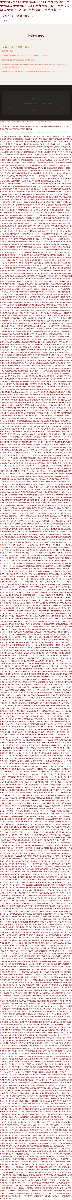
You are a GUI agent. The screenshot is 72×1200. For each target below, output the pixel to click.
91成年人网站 (5, 1048)
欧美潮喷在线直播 (18, 732)
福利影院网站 (56, 207)
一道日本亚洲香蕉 (58, 160)
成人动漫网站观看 (37, 157)
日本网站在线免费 (56, 226)
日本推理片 (51, 358)
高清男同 (9, 500)
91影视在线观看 (46, 605)
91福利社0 (52, 626)
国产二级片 (12, 1075)
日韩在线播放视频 (48, 418)
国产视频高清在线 (8, 250)
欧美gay (59, 1067)
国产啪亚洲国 (26, 400)
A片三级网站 (7, 308)
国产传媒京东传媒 (55, 851)
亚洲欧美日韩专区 (6, 687)
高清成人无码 (64, 550)
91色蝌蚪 (3, 777)
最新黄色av (11, 455)
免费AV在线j (44, 582)
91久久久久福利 (52, 608)
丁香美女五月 (20, 608)
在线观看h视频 (42, 141)
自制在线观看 (38, 864)
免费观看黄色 (19, 1069)
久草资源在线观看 (20, 861)
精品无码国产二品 (12, 450)
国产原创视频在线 (19, 205)
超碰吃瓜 (27, 294)
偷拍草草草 (7, 402)
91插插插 (19, 389)
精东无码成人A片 (48, 1193)
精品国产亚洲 (28, 1009)
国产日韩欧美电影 (26, 210)
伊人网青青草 (7, 268)
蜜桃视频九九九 (43, 621)
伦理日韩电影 (20, 1014)
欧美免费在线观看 (15, 827)
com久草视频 (51, 887)
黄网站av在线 (41, 489)
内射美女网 (42, 682)
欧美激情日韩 (61, 344)
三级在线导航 (44, 924)
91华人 (34, 226)
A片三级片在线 (8, 650)
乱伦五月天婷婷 (10, 405)
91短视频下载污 (43, 584)
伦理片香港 (45, 460)
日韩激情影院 (4, 1114)
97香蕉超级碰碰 (40, 352)
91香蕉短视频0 (52, 1148)
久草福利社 (31, 721)
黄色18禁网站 (60, 323)
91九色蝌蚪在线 (49, 1156)
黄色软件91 (68, 292)
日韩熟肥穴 (7, 1159)
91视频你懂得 (25, 273)
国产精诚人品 (58, 916)
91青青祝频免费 (50, 1011)
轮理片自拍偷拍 (62, 371)
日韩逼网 (44, 181)
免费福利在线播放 (25, 940)
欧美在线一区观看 (48, 766)
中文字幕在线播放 (12, 935)
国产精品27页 (57, 845)
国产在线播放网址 (49, 880)
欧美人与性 (40, 721)
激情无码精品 (13, 703)
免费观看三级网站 (62, 1114)
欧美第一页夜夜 (49, 157)
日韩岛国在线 (8, 1148)
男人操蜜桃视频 (45, 244)
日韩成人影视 (9, 199)
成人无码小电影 (63, 793)
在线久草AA (25, 1077)
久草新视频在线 (5, 331)
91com (30, 381)
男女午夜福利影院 (12, 442)
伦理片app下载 (16, 194)
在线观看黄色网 (30, 479)
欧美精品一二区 (21, 909)
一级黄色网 (4, 265)
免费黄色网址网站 (39, 735)
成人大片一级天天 (60, 418)
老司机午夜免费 (22, 1075)
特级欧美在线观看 (20, 215)
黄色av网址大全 (49, 205)
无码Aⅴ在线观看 (35, 756)
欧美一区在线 (51, 242)
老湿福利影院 (8, 906)
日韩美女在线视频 (26, 648)
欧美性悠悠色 (41, 1130)
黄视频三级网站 (64, 980)
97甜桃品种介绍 (10, 389)
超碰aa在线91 (22, 695)
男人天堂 (68, 376)
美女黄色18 (27, 366)
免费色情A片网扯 (35, 339)
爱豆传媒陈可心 (52, 1141)
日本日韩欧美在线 (53, 453)
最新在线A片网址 (42, 294)
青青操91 (37, 487)
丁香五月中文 (37, 993)
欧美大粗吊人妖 (22, 434)
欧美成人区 (42, 843)
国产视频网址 (41, 819)
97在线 (57, 761)
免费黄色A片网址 (9, 173)
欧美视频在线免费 (28, 948)
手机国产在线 (62, 1017)
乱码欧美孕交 (12, 281)
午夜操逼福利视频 (32, 887)
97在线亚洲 (17, 687)
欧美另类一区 (16, 684)
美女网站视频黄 (10, 460)
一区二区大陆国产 (37, 840)
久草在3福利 (46, 927)
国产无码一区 (43, 758)
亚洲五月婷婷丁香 (30, 708)
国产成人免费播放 (13, 877)
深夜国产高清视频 (53, 550)
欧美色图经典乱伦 (58, 595)
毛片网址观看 (22, 1035)
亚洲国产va (41, 666)
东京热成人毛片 (60, 766)
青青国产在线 (36, 1104)
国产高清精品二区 (31, 152)
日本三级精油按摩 (36, 1022)
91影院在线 (41, 793)
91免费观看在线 (7, 750)
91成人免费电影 (28, 959)
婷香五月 (30, 1127)
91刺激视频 (68, 474)
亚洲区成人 (4, 445)
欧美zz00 (65, 803)
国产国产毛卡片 (50, 1127)
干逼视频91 (9, 553)
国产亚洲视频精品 (15, 872)
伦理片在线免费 (26, 679)
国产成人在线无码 (44, 447)
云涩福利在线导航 (41, 265)
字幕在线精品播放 (39, 363)
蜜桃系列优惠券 (32, 745)
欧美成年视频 (32, 495)
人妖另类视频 (39, 898)
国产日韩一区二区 (44, 226)
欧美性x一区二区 (59, 1125)
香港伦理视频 (50, 661)
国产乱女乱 (46, 405)
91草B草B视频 (58, 199)
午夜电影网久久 (18, 197)
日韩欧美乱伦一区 (27, 579)
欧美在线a (63, 650)
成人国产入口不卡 (40, 974)
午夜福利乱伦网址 (16, 982)
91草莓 (33, 463)
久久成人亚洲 (38, 387)
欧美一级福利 (51, 938)
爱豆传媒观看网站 (50, 186)
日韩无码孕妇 (48, 1022)
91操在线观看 (37, 418)
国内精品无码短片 (30, 202)
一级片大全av (33, 616)
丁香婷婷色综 (58, 692)
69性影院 (27, 189)
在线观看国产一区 (56, 1003)
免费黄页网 (9, 626)
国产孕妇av (49, 1085)
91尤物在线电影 (63, 964)
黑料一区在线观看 (32, 642)
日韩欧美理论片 (35, 967)
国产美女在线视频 (34, 236)
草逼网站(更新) (39, 930)
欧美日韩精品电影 (10, 1188)
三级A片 (45, 431)
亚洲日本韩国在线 (64, 816)
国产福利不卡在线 (39, 761)
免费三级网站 (8, 1017)
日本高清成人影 (41, 1051)
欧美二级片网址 (59, 439)
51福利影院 (66, 455)
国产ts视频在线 (21, 1027)
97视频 (19, 964)
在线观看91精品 (22, 495)
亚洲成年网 (16, 840)
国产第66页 (41, 329)
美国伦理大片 (57, 136)
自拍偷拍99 (52, 568)
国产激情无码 (65, 1030)
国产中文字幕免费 (20, 956)
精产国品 (54, 381)
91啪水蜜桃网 (66, 466)
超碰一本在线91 (11, 808)
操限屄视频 (41, 1040)
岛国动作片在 (53, 337)
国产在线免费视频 (54, 951)
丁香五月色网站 (27, 144)
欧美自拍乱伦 (48, 1101)
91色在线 (27, 1193)
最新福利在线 (66, 824)
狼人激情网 (37, 460)
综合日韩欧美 (60, 186)
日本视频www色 (12, 711)
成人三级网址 (39, 790)
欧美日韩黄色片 (19, 413)
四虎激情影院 (55, 972)
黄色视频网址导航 (40, 292)
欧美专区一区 (50, 930)
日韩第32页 (54, 1059)
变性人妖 (57, 141)
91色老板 (7, 848)
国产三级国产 (23, 305)
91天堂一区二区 (27, 410)
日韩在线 (59, 192)
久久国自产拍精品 (19, 257)
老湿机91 (13, 634)
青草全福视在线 (16, 853)
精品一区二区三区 (50, 769)
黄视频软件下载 (54, 1170)
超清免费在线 (14, 1085)
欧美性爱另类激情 (49, 940)
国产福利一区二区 (20, 1025)
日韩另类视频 (17, 655)
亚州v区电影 (4, 827)
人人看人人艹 (56, 1196)
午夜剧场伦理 (46, 800)
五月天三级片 (13, 1141)
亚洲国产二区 (28, 866)
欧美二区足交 (35, 582)
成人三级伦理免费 (12, 149)
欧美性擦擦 (39, 909)
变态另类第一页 (31, 1148)
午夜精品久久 (22, 1188)
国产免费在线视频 (36, 943)
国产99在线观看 (11, 1177)
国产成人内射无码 (50, 147)
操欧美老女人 (67, 326)
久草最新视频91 (55, 621)
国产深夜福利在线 (37, 1180)
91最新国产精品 (66, 263)
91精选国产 (30, 318)
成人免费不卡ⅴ (21, 748)
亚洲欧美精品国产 (42, 985)
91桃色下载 (21, 729)
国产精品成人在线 (50, 255)
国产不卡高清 (20, 885)
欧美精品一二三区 (56, 1083)
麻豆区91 (12, 619)
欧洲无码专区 (28, 982)
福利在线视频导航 (60, 471)
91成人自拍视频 (46, 711)
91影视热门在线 (14, 555)
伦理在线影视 (20, 368)
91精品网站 (46, 674)
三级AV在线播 (5, 1122)
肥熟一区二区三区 (53, 1088)
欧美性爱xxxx (44, 576)
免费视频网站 (32, 439)
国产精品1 (58, 637)
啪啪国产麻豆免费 (16, 653)
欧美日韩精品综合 (41, 1185)
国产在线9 (20, 228)
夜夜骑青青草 (62, 163)
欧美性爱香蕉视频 (27, 930)
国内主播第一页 (13, 315)
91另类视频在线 (25, 700)
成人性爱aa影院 (50, 194)
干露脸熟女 (20, 479)
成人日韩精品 (35, 445)
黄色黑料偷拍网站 (55, 745)
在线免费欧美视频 (11, 165)
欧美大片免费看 (60, 840)
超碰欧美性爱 (23, 1046)
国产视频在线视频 (10, 721)
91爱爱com (22, 292)
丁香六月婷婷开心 (24, 771)
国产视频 (49, 489)
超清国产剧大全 (7, 231)
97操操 (54, 1122)
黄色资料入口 (64, 453)
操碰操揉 (41, 495)
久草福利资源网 (30, 268)
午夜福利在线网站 (58, 265)
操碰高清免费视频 (30, 228)
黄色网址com (10, 1167)
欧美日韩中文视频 (13, 932)
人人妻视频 (30, 808)
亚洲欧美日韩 (19, 974)
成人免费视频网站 (16, 1096)
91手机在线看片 (62, 1130)
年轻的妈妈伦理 (11, 893)
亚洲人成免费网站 (19, 147)
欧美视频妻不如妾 (10, 890)
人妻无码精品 (31, 163)
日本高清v (28, 476)
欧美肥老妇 (13, 408)
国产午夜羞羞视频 (12, 916)
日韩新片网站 (56, 895)
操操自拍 (9, 1130)
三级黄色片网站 (62, 352)
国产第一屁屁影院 (38, 1011)
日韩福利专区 (45, 445)
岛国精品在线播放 (15, 497)
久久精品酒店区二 (53, 579)
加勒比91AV (24, 489)
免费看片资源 (30, 603)
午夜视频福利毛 (35, 800)
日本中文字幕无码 (31, 297)
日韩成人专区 (59, 684)
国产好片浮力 (34, 255)
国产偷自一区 (23, 1143)
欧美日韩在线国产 (32, 911)
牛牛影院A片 (68, 360)
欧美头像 (19, 669)
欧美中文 (65, 621)
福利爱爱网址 (9, 342)
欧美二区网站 (4, 924)
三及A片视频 (24, 932)
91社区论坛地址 (38, 669)
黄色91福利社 (50, 482)
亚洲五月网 (57, 919)
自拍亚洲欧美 (46, 677)
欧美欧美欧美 (25, 840)
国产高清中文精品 (42, 1154)
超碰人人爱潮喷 (45, 713)
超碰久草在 (59, 1096)
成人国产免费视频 (30, 590)
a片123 (2, 379)
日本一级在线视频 (24, 255)
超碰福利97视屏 (21, 453)
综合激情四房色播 (16, 1080)
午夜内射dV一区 (15, 658)
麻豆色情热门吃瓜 (26, 1164)
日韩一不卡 (65, 951)
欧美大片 (22, 1064)
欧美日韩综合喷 (34, 1141)
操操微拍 (21, 843)
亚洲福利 (6, 1096)
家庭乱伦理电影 (47, 199)
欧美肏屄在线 (65, 872)
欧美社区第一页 (13, 421)
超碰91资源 (32, 300)
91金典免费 (58, 373)
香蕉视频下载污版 (24, 402)
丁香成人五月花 (16, 260)
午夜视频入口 (64, 663)
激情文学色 (8, 431)
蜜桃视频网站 (57, 339)
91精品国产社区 (32, 397)
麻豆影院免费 (20, 455)
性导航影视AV (12, 255)
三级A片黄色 (65, 988)
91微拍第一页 (7, 993)
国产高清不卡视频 (34, 242)
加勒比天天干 (50, 903)
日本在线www (53, 582)
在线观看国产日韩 (56, 901)
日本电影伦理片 (18, 302)
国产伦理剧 (33, 384)
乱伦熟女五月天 (8, 160)
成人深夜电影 (4, 170)
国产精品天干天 (33, 176)
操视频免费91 (60, 210)
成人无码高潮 (44, 835)
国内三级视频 (31, 666)
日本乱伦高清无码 (48, 474)
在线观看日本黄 (57, 342)
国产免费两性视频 (15, 1183)
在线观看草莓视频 (43, 1119)
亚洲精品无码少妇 (47, 1025)
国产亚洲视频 (4, 1032)
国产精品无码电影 (46, 155)
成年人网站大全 (66, 774)
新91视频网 (66, 218)
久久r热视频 (66, 713)
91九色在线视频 (5, 387)
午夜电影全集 (41, 228)
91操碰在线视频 (56, 674)
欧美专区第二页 (66, 1022)
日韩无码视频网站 (6, 363)
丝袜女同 (39, 342)
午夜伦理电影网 (7, 257)
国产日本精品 (31, 748)
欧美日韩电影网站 (15, 1030)
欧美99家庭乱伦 (62, 848)
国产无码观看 (33, 1072)
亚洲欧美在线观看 (25, 234)
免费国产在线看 (50, 363)
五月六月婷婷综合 (52, 959)
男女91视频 (28, 363)
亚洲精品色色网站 (46, 650)
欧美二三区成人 (58, 943)
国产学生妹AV (14, 700)
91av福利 (24, 1072)
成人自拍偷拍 (53, 1054)
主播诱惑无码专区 (27, 492)
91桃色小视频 (66, 489)
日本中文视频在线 (50, 387)
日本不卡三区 (51, 1130)
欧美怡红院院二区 (37, 186)
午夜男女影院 (24, 777)
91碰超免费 (48, 476)
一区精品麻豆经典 (46, 213)
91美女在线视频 (29, 213)
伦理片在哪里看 (27, 355)
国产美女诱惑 (52, 695)
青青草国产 (61, 347)
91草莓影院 (9, 197)
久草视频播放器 (60, 1106)
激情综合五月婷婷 (25, 1056)
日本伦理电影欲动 (35, 1191)
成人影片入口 (22, 988)
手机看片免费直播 (20, 745)
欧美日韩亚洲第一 (10, 713)
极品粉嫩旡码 (61, 874)
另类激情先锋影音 (20, 547)
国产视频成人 (45, 1083)
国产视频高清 (29, 205)
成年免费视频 (28, 500)
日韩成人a (30, 487)
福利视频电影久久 (38, 373)
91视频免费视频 (60, 613)
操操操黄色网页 (41, 608)
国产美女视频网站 (64, 331)
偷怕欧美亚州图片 (25, 149)
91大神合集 (9, 252)
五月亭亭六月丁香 (9, 885)
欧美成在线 (30, 645)
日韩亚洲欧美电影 (13, 571)
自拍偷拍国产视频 (52, 819)
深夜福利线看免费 (50, 848)
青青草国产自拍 (53, 658)
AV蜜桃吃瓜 (54, 421)
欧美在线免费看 (53, 271)
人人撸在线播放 (35, 932)
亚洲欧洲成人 (50, 192)
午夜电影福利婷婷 (61, 1061)
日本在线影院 (35, 1109)
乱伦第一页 (13, 313)
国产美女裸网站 (48, 1056)
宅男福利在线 (30, 740)
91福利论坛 (38, 1114)
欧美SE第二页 (27, 389)
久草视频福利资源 (66, 1154)
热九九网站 (26, 972)
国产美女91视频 (53, 479)
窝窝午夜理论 (55, 395)
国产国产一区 (41, 192)
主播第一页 (33, 286)
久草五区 (56, 619)
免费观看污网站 (53, 392)
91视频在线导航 (55, 814)
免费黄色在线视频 (13, 447)
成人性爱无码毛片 (58, 711)
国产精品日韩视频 (63, 568)
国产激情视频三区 (65, 397)
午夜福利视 (12, 1059)
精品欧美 (65, 476)
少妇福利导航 (8, 547)
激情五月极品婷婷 (62, 147)
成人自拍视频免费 (46, 919)
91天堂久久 (43, 1075)
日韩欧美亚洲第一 (59, 1006)
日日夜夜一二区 (21, 592)
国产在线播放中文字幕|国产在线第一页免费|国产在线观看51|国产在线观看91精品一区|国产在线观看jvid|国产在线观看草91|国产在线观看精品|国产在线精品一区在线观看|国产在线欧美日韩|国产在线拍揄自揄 (35, 526)
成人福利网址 (46, 679)
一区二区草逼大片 (59, 1146)
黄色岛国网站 (66, 189)
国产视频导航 (4, 700)
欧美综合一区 (11, 758)
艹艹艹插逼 (34, 308)
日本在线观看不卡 (57, 864)
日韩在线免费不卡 (58, 800)
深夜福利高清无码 (36, 613)
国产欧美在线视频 (44, 152)
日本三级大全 (53, 355)
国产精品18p (34, 764)
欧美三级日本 (66, 373)
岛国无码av (54, 869)
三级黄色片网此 (56, 927)
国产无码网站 (65, 413)
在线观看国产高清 (18, 1159)
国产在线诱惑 (21, 426)
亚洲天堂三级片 (47, 916)
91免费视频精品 (21, 482)
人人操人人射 (25, 555)
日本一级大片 (4, 136)
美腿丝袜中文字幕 (53, 774)
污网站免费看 (9, 215)
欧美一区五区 (30, 553)
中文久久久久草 (24, 1019)
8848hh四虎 (31, 956)
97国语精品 (25, 687)
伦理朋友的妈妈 (30, 342)
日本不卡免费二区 (18, 545)
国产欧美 (35, 257)
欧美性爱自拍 (58, 882)
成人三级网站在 (34, 289)
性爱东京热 (49, 286)
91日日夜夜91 (25, 178)
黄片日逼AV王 (27, 938)
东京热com (47, 864)
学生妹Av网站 (7, 147)
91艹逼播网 (9, 1193)
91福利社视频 (63, 305)
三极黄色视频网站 (62, 956)
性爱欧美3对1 (46, 845)
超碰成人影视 (27, 239)
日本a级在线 (12, 479)
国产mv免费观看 (5, 716)
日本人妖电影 (22, 1001)
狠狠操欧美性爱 (54, 308)
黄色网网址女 (26, 260)
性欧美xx (6, 919)
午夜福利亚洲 (36, 629)
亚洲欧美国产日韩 (62, 495)
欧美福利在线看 (30, 1170)
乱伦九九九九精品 (41, 695)
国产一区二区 (47, 144)
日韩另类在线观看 (22, 824)
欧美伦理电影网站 (26, 218)
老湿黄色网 (21, 758)
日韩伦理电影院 (51, 719)
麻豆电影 (3, 587)
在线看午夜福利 (24, 1101)
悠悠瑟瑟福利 (29, 619)
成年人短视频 (51, 706)
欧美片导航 (53, 553)
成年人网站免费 (55, 384)
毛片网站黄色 (65, 497)
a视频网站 (25, 827)
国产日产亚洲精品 (57, 231)
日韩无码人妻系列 (31, 621)
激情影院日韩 (48, 424)
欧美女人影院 (7, 613)
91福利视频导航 (18, 223)
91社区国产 (27, 139)
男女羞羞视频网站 (58, 756)
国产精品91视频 (16, 424)
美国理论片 (4, 764)
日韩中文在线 (8, 956)
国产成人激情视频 (57, 250)
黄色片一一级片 (19, 951)
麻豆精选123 (54, 1001)
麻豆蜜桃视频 (30, 1185)
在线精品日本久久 (42, 935)
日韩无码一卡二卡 (61, 822)
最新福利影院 (34, 395)
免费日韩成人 (35, 634)
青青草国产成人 (56, 189)
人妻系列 (57, 228)
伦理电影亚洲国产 (56, 257)
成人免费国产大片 (38, 344)
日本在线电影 (24, 766)
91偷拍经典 (34, 698)
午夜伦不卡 (8, 168)
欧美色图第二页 (43, 1172)
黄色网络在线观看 (10, 640)
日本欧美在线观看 (57, 967)
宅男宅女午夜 (44, 811)
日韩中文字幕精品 (41, 658)
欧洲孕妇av (49, 748)
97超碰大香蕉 (63, 155)
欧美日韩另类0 (27, 226)
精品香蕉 (17, 250)
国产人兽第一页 (57, 679)
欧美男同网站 (4, 866)
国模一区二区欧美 (35, 1030)
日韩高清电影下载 (66, 658)
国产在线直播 (19, 379)
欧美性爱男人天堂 (65, 948)
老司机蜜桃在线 (61, 215)
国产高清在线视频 (45, 895)
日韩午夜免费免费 (60, 771)
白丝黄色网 (49, 866)
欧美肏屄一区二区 (56, 400)
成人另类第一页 (49, 1009)
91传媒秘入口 (58, 1025)
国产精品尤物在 (40, 284)
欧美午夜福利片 (59, 893)
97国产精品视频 (18, 213)
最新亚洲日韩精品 (6, 655)
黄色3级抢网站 (38, 144)
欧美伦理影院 (32, 742)
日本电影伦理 (9, 366)
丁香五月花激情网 (6, 352)
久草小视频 (15, 832)
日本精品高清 (65, 787)
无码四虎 (50, 236)
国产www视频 (56, 410)
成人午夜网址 (42, 347)
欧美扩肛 (39, 566)
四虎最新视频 (35, 605)
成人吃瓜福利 (12, 228)
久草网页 (30, 337)
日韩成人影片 (20, 284)
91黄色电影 (61, 281)
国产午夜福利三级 (20, 574)
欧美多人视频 (48, 893)
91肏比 (54, 437)
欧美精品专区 (60, 832)
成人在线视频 (13, 590)
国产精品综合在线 (29, 706)
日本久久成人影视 (65, 603)
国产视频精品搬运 (9, 909)
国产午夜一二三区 (22, 851)
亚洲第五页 (34, 584)
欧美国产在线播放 (35, 561)
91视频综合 (46, 1104)
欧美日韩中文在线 (10, 663)
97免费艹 (36, 337)
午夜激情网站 (50, 545)
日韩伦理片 (61, 405)
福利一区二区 (13, 756)
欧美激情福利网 (22, 484)
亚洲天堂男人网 (19, 1185)
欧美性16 (42, 558)
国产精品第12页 (61, 366)
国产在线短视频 (30, 458)
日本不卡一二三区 (43, 742)
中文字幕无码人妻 (58, 176)
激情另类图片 (14, 234)
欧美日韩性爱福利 (50, 368)
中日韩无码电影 (66, 837)
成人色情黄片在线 (8, 276)
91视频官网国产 (28, 331)
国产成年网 (64, 729)
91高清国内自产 (24, 1117)
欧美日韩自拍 (17, 1175)
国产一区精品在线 (35, 927)
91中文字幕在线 (18, 231)
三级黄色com (4, 790)
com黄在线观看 (47, 829)
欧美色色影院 (16, 1104)
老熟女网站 (54, 750)
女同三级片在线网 (33, 924)
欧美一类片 (43, 872)
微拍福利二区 (8, 645)
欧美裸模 (39, 170)
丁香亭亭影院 (58, 866)
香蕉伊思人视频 (48, 566)
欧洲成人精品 (57, 563)
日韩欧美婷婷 (13, 940)
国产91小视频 (43, 626)
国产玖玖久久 (19, 600)
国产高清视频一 (55, 1093)
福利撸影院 (65, 239)
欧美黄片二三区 (31, 729)
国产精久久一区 (34, 663)
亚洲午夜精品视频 (38, 366)
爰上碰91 (45, 479)
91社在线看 (10, 413)
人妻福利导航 (16, 679)
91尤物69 (62, 300)
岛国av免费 (26, 1061)
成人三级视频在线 (31, 368)
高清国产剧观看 (29, 313)
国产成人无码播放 (39, 877)
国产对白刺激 (46, 967)
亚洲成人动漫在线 (35, 692)
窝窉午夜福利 (61, 706)
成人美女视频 (39, 732)
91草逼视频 (41, 484)
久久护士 (51, 587)
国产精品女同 (53, 1133)
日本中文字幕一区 (6, 476)
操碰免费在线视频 (62, 940)
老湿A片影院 (46, 360)
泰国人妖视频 (24, 1003)
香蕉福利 (30, 1025)
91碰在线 (33, 170)
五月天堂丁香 (29, 455)
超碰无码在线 (42, 397)
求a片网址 (24, 250)
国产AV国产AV (36, 149)
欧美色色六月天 (64, 165)
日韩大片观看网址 (38, 252)
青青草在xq (11, 980)
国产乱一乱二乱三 (43, 300)
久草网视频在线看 (41, 276)
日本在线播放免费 (61, 1193)
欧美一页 (34, 497)
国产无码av (38, 360)
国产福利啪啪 (13, 244)
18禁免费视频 (23, 998)
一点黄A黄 (56, 764)
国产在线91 (19, 279)
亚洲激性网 (36, 1083)
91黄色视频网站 (50, 732)
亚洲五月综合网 (21, 869)
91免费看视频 (53, 426)
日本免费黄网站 (29, 858)
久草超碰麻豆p (43, 988)
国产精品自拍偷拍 (57, 360)
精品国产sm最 (24, 703)
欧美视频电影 (37, 492)
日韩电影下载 (43, 592)
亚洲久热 (28, 990)
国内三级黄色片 (6, 840)
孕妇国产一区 (57, 605)
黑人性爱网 (39, 1156)
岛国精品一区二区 (17, 661)
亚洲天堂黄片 (40, 545)
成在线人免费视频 (26, 571)
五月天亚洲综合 (57, 806)
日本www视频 (23, 835)
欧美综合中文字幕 (21, 690)
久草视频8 (15, 308)
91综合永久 (60, 906)
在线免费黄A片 (57, 173)
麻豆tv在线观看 (33, 250)
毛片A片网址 (51, 590)
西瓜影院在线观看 (61, 202)
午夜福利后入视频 (54, 690)
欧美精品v (32, 1003)
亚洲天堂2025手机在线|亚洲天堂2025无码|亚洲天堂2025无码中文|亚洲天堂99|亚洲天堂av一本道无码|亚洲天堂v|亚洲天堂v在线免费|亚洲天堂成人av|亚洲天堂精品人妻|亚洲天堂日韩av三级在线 (35, 505)
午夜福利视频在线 (59, 885)
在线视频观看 (7, 1175)
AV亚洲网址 (28, 279)
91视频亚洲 (49, 640)
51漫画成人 (4, 292)
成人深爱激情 (17, 613)
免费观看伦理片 (59, 645)
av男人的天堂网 (15, 1011)
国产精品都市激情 (54, 703)
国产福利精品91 (18, 858)
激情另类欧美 (62, 953)
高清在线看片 (10, 869)
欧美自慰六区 (14, 924)
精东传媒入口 (51, 181)
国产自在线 (58, 326)
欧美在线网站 (22, 721)
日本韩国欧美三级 (35, 674)
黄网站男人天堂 (27, 684)
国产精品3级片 (63, 149)
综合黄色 (23, 550)
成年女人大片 (4, 584)
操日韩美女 (26, 716)
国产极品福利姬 (53, 1159)
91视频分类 (20, 898)
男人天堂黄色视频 (45, 642)
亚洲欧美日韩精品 (13, 1138)
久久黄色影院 (39, 632)
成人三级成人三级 (38, 234)
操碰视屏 (45, 197)
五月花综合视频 (52, 969)
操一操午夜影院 (11, 964)
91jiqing (5, 1072)
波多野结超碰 (34, 703)
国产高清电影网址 (25, 315)
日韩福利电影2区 (43, 1043)
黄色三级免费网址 (40, 281)
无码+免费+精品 (32, 1177)
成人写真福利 (10, 297)
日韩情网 (52, 687)
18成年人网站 (64, 244)
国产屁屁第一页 (7, 350)
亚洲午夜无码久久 (56, 742)
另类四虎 (41, 184)
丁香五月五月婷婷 (65, 969)
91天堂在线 (38, 645)
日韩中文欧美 (15, 579)
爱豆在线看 (43, 302)
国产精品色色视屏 (59, 221)
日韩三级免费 (27, 750)
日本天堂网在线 (51, 1080)
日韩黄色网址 (43, 371)
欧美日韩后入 (25, 1022)
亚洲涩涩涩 (17, 874)
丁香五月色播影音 (45, 595)
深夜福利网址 (43, 271)
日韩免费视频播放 (6, 961)
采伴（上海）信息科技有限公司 (18, 47)
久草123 (56, 424)
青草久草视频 (66, 922)
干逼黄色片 (47, 806)
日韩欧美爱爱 (53, 273)
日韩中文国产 (16, 795)
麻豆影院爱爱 (51, 302)
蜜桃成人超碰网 (61, 500)
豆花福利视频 (52, 371)
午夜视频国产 (31, 1119)
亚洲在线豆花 (14, 584)
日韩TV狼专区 (22, 640)
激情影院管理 (39, 795)
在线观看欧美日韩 (43, 611)
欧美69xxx (35, 595)
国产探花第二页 (58, 890)
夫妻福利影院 (33, 785)
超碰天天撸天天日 (22, 787)
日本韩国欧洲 (14, 1067)
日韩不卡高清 (61, 732)
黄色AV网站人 (40, 482)
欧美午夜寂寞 (28, 856)
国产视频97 (65, 1088)
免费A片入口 (43, 1077)
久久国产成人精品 (35, 310)
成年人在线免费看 (6, 856)
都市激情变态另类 (18, 363)
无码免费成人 (40, 661)
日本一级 (33, 392)
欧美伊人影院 (6, 260)
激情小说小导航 (34, 922)
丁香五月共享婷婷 (52, 740)
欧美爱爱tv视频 (17, 352)
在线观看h (49, 798)
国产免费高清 (59, 1090)
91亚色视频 (37, 684)
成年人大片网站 (32, 592)
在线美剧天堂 (32, 814)
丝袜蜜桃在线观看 (16, 845)
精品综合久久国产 (18, 1051)
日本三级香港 (64, 1177)
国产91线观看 (33, 1075)
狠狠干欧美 (15, 305)
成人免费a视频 (28, 653)
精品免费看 (60, 255)
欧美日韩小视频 (32, 447)
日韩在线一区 (23, 711)
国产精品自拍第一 (9, 592)
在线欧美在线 (59, 558)
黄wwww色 (60, 181)
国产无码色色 (15, 334)
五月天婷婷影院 (49, 840)
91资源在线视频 (47, 339)
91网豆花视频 (67, 234)
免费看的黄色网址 (32, 961)
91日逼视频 (51, 402)
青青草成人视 (11, 988)
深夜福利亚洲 (32, 434)
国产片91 (11, 273)
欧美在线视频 (12, 286)
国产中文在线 (42, 1088)
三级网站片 (48, 727)
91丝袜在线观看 (56, 1014)
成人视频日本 (6, 181)
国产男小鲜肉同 (46, 207)
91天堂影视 (45, 450)
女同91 (16, 811)
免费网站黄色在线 (45, 315)
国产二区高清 (46, 410)
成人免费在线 (48, 297)
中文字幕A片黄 (60, 782)
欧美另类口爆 (65, 945)
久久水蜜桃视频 (28, 632)
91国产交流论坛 (39, 719)
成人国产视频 (10, 969)
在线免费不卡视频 (46, 1032)
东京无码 (42, 616)
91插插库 (55, 155)
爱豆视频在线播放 (24, 605)
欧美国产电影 (47, 914)
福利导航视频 (30, 608)
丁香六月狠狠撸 (32, 626)
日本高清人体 (22, 727)
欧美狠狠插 (44, 334)
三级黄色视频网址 (36, 402)
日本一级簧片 (8, 938)
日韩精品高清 (53, 334)
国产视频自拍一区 (46, 1146)
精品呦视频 (38, 474)
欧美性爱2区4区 (44, 1177)
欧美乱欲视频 (18, 294)
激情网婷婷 (30, 450)
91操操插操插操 (19, 1148)
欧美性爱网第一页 (13, 806)
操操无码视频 (50, 379)
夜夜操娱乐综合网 (61, 1056)
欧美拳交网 (33, 1098)
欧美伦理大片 (5, 1003)
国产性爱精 (29, 1151)
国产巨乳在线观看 (9, 202)
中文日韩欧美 (63, 1054)
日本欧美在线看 (63, 421)
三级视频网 (38, 885)
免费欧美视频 (36, 350)
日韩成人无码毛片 (40, 579)
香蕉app (54, 1143)
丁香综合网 (37, 822)
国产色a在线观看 (56, 1172)
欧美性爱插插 (60, 194)
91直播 (67, 265)
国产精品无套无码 (44, 384)
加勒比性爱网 (17, 168)
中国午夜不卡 (31, 803)
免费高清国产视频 (36, 1117)
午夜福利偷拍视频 (24, 919)
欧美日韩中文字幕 (31, 843)
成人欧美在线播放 (62, 1048)
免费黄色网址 (32, 442)
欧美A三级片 (13, 911)
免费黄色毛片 (21, 165)
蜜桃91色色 (43, 326)
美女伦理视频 (7, 139)
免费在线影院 (64, 416)
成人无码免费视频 (12, 835)
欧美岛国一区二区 (47, 350)
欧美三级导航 (9, 690)
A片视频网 (51, 326)
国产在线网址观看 (50, 344)
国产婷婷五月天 (61, 363)
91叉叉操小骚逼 (52, 434)
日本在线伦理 (43, 785)
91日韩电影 (9, 574)
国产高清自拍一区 (63, 408)
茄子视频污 (15, 181)
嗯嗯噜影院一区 (60, 1051)
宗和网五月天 (18, 289)
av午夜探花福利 (61, 368)
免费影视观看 (12, 236)
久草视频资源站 (7, 207)
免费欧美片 (39, 1017)
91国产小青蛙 (56, 247)
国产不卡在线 (56, 184)
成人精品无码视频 (33, 165)
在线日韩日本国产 (57, 677)
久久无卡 (55, 1019)
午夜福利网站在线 (49, 1067)
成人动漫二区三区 (28, 376)
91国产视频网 (17, 350)
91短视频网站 (65, 431)
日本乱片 (65, 1188)
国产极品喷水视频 (53, 682)
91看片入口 (30, 453)
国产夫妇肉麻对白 (25, 1083)
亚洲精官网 (18, 750)
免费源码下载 (64, 1159)
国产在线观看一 (57, 1117)
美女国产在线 (29, 732)
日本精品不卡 (62, 553)
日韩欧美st (57, 798)
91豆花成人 (37, 381)
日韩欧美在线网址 (41, 948)
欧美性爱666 (40, 964)
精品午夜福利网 (64, 426)
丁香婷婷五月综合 (50, 279)
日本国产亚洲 (11, 1035)
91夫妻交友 (21, 893)
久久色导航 (4, 1075)
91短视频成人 (51, 1038)
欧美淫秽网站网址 (32, 550)
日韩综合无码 (4, 1067)
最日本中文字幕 (19, 1112)
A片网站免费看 (39, 1127)
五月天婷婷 (44, 487)
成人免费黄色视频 (59, 727)
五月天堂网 (21, 503)
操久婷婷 (17, 273)
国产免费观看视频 (62, 938)
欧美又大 (44, 236)
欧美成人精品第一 (15, 582)
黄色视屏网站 (52, 294)
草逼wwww (5, 437)
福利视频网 (20, 990)
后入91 (14, 943)
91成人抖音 (44, 922)
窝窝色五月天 (40, 798)
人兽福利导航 (42, 434)
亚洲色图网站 (56, 476)
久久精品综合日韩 (20, 803)
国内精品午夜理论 (60, 748)
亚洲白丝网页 (22, 882)
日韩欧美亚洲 (13, 742)
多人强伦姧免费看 (30, 1043)
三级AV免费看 (52, 1027)
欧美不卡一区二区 (10, 1006)
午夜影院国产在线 (26, 418)
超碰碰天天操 (34, 178)
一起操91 (50, 708)
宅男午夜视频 (66, 1112)
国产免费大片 (29, 474)
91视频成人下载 (5, 334)
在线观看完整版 (9, 608)
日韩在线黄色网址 (51, 790)
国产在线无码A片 (50, 1180)
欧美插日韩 (40, 1175)
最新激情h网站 (64, 392)
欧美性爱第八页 (12, 1064)
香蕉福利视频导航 (48, 996)
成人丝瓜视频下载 (34, 181)
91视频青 (22, 558)
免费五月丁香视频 (29, 352)
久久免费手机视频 (17, 848)
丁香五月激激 (16, 953)
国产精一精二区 (57, 289)
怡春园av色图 (36, 845)
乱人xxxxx (30, 426)
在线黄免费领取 (39, 653)
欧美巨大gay (13, 843)
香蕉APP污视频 (24, 308)
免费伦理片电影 (29, 1069)
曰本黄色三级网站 (20, 576)
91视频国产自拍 (22, 236)
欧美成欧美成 (45, 724)
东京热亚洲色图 (50, 500)
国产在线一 (8, 205)
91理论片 (41, 368)
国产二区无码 (4, 468)
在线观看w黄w (50, 858)
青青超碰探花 (5, 677)
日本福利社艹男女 (35, 1143)
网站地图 (29, 129)
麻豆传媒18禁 (55, 600)
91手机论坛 (35, 466)
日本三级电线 (63, 869)
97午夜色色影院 (15, 829)
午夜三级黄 (6, 563)
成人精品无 (41, 429)
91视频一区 (31, 727)
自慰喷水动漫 (13, 1117)
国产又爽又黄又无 (19, 268)
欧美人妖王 (50, 761)
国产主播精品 (8, 600)
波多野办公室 (29, 974)
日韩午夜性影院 (50, 906)
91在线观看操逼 (34, 945)
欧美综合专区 (19, 719)
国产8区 (20, 708)
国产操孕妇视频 (14, 864)
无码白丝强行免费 (37, 424)
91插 (35, 416)
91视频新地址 (44, 466)
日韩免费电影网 (16, 632)
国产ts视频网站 (53, 331)
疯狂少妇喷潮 (45, 400)
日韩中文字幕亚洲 (35, 824)
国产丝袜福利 (26, 1104)
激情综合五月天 (14, 1164)
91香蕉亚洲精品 (25, 334)
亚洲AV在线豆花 (66, 442)
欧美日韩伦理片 (28, 1080)
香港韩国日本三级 (13, 597)
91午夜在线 (49, 471)
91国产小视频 (50, 429)
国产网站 (64, 252)
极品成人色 (8, 360)
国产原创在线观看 (33, 1188)
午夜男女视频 (25, 764)
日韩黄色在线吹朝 (12, 1088)
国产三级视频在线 (9, 482)
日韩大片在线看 (49, 260)
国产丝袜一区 (39, 205)
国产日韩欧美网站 (28, 360)
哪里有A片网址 (46, 381)
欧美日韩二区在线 (45, 698)
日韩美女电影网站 (61, 1009)
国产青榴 (22, 798)
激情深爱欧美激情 (17, 331)
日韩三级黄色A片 (44, 257)
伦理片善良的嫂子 (54, 1185)
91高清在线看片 (46, 1122)
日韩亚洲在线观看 (20, 650)
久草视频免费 (10, 851)
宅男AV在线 (7, 766)
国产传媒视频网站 (42, 392)
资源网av (56, 650)
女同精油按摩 (43, 1133)
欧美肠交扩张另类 (60, 284)
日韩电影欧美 (11, 624)
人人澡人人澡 (11, 729)
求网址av (12, 616)
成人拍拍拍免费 (18, 252)
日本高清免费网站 (23, 967)
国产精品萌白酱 (14, 429)
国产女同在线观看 (42, 553)
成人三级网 (33, 1040)
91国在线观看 (51, 292)
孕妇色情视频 (50, 1040)
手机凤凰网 (34, 687)
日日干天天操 (45, 972)
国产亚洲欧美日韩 (63, 1011)
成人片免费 (7, 358)
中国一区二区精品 (6, 706)
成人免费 (36, 326)
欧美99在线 (62, 795)
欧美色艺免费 (39, 906)
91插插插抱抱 (58, 597)
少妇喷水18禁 (58, 350)
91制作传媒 (17, 300)
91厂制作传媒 (42, 1027)
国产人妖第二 (20, 263)
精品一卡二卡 (32, 690)
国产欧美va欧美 (15, 1196)
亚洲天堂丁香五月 (15, 321)
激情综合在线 (65, 779)
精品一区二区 (56, 1112)
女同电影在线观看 (44, 497)
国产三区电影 (61, 437)
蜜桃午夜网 (36, 355)
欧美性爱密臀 (35, 400)
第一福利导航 (46, 1196)
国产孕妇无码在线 (43, 1098)
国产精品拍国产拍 (62, 858)
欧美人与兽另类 (41, 837)
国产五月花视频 (49, 909)
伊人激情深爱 (30, 545)
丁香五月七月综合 (36, 671)
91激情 (2, 492)
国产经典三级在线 (38, 279)
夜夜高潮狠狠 (60, 903)
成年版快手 (41, 442)
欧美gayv (12, 192)
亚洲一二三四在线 (54, 824)
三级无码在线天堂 (28, 387)
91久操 (41, 255)
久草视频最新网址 (38, 260)
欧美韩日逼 (40, 861)
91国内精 (12, 735)
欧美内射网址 (20, 297)
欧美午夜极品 (43, 165)
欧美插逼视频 (11, 769)
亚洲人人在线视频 (31, 977)
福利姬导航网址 (14, 764)
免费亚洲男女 (43, 687)
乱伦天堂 (22, 458)
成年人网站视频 (54, 416)
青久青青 (27, 431)
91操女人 (40, 737)
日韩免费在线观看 (33, 1122)
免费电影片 (45, 273)
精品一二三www (35, 777)
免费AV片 (29, 624)
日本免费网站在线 (47, 555)
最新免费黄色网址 (59, 700)
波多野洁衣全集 (22, 785)
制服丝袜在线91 (27, 874)
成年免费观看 (37, 750)
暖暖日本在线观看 (28, 964)
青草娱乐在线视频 (48, 1090)
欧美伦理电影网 (59, 587)
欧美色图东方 (13, 1083)
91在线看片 (40, 858)
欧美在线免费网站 (30, 600)
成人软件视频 (61, 302)
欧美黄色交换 (20, 1167)
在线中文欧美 (26, 1011)
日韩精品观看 (55, 263)
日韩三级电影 (43, 851)
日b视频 (26, 289)
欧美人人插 (61, 898)
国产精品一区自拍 (59, 376)
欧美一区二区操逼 (10, 727)
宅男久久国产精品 (14, 395)
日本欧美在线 (66, 698)
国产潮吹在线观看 (52, 603)
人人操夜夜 (27, 845)
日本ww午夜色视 (14, 1077)
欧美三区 (46, 648)
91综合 (59, 1143)
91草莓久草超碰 (39, 194)
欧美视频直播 (53, 1046)
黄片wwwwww (26, 872)
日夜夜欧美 (63, 271)
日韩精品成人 (55, 911)
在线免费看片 (24, 392)
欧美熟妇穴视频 (23, 371)
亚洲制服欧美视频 (23, 1093)
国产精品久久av (25, 597)
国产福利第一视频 (32, 1167)
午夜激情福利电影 (22, 1098)
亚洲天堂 (9, 959)
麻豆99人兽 (57, 1188)
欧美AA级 (35, 811)
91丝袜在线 (18, 416)
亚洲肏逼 (64, 919)
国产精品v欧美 (22, 814)
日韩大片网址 (49, 827)
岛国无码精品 (59, 555)
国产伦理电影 (55, 648)
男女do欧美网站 (8, 1172)
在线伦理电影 (29, 719)
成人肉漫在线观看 (33, 869)
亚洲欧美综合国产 (54, 990)
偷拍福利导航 (62, 877)
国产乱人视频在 (35, 1061)
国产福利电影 (10, 284)
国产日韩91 (6, 178)
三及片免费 (54, 669)
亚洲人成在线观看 (12, 798)
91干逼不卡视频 (27, 1196)
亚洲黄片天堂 (53, 1064)
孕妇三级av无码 (65, 389)
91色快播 (58, 239)
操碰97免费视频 (32, 547)
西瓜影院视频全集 (26, 468)
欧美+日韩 (36, 1125)
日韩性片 (25, 682)
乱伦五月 (57, 413)
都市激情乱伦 (16, 716)
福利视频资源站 (7, 141)
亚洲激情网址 (30, 985)
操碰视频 (59, 242)
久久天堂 (54, 1017)
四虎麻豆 (15, 666)
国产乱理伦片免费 (34, 677)
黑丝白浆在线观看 (46, 700)
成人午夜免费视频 (9, 176)
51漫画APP (67, 350)
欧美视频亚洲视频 (12, 880)
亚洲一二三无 (10, 774)
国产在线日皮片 (59, 468)
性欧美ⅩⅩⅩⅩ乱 (53, 165)
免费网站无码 (25, 1032)
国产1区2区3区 (54, 663)
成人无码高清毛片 (53, 313)
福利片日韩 (60, 1038)
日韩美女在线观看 (30, 1130)
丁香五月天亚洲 (11, 434)
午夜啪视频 (58, 466)
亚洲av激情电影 (64, 313)
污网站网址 (15, 1003)
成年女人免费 (40, 603)
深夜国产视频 (59, 474)
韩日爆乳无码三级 (14, 218)
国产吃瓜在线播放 (16, 914)
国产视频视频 (4, 845)
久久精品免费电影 (37, 848)
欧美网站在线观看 (7, 1185)
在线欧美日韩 (38, 648)
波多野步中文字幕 (8, 397)
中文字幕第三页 (17, 239)
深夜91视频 (62, 695)
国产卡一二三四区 (50, 953)
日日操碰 (42, 640)
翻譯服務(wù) (35, 108)
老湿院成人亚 (39, 1006)
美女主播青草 (23, 242)
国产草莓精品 (18, 1193)
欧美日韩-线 (18, 779)
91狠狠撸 (67, 168)
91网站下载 (31, 574)
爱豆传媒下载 (59, 458)
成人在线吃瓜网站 (6, 376)
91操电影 (29, 429)
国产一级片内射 (52, 163)
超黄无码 (37, 426)
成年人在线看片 (18, 993)
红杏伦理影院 (63, 985)
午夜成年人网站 (13, 463)
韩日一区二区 (55, 178)
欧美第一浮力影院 (46, 1188)
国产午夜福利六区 (28, 658)
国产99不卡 (7, 344)
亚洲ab (36, 247)
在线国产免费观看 (54, 1075)
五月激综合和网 (34, 711)
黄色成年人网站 (17, 1130)
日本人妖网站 (20, 735)
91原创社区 (19, 326)
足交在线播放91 (16, 144)
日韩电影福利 (58, 982)
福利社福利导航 (5, 1170)
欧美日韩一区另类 (46, 716)
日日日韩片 (41, 816)
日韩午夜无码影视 (25, 916)
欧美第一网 (26, 1054)
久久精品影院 (45, 1109)
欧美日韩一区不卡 (23, 698)
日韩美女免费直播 (61, 429)
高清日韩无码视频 (8, 289)
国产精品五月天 (43, 308)
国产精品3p (32, 405)
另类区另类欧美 (56, 321)
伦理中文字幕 (33, 682)
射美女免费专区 (43, 814)
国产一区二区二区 (12, 157)
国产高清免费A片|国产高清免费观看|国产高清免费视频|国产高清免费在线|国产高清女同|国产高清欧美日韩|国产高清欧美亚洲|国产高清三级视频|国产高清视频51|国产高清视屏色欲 (35, 536)
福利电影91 (26, 1106)
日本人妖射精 (55, 310)
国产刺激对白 (12, 495)
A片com (18, 460)
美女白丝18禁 (47, 437)
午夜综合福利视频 (29, 1175)
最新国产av (12, 753)
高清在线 (33, 1088)
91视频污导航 (17, 400)
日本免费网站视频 (64, 843)
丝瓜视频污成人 (41, 463)
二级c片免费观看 (51, 816)
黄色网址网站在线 (13, 1125)
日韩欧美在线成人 (26, 1038)
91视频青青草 (7, 996)
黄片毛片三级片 (39, 959)
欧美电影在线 (17, 355)
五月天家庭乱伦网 (32, 1133)
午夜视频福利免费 (61, 484)
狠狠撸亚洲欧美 (11, 152)
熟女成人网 (46, 750)
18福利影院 (51, 215)
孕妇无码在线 (26, 466)
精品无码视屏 (65, 547)
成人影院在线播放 (11, 184)
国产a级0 (51, 141)
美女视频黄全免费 (32, 321)
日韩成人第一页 (14, 210)
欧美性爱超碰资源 (26, 806)
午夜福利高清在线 (32, 558)
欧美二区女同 (54, 445)
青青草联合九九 (11, 708)
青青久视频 (68, 329)
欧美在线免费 (10, 824)
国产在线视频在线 (50, 898)
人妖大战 (48, 666)
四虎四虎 (62, 1183)
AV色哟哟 (5, 321)
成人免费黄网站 (42, 729)
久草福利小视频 (44, 1014)
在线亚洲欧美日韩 (48, 1061)
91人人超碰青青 (37, 437)
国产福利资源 (10, 1098)
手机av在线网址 (24, 756)
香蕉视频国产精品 (64, 381)
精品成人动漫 (59, 592)
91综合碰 (39, 405)
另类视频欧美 (9, 379)
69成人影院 (21, 753)
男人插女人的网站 (36, 880)
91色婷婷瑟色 (37, 263)
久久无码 (9, 466)
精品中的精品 (7, 213)
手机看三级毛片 (57, 961)
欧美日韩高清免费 (53, 397)
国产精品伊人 (49, 856)
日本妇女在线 (48, 571)
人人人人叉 (35, 919)
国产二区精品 (8, 576)
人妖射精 (19, 176)
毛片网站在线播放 (45, 998)
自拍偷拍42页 (13, 1127)
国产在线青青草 (54, 779)
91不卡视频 (10, 811)
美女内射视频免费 (54, 837)
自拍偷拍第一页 (65, 761)
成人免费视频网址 (32, 895)
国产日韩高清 (36, 990)
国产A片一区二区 (65, 959)
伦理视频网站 (51, 323)
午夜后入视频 (21, 890)
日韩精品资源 (43, 1167)
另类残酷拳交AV (19, 906)
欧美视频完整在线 (46, 882)
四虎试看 (32, 207)
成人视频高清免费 (9, 368)
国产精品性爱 (5, 816)
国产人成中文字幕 (43, 1003)
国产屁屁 (25, 176)
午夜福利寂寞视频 (33, 650)
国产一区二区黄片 (12, 347)
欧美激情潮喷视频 (13, 550)
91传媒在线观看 (8, 974)
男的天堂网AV (29, 284)
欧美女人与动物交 (34, 155)
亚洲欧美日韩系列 (9, 1199)
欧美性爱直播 (8, 1112)
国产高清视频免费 (52, 653)
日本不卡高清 (26, 1183)
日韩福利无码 (49, 442)
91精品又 (51, 458)
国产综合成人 (64, 579)
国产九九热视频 (64, 819)
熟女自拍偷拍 (59, 329)
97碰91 (16, 1143)
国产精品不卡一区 (26, 864)
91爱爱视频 (37, 223)
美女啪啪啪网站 (47, 692)
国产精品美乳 (34, 244)
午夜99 (44, 402)
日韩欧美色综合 (5, 392)
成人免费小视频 (61, 1135)
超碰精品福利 (45, 869)
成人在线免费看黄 (39, 379)
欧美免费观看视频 (10, 1001)
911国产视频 (54, 1043)
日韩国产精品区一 (34, 1046)
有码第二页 (50, 558)
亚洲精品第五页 (8, 318)
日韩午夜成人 (41, 706)
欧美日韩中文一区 (39, 239)
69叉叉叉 (11, 487)
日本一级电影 (21, 337)
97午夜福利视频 (17, 221)
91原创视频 (23, 447)
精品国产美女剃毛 (15, 170)
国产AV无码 (50, 228)
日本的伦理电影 (49, 624)
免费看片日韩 (49, 484)
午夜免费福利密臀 (65, 653)
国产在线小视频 (22, 381)
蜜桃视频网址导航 (22, 616)
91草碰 (48, 250)
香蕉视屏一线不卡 (23, 634)
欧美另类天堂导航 (55, 1167)
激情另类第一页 (51, 877)
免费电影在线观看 (28, 247)
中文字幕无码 (60, 661)
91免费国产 (64, 1077)
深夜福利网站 (5, 579)
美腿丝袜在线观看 (22, 405)
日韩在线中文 (50, 808)
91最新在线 (22, 911)
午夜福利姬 (6, 832)
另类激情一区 (37, 832)
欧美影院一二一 (47, 777)
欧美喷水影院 (28, 223)
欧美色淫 (50, 168)
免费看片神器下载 (48, 1151)
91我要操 (44, 331)
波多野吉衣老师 (54, 561)
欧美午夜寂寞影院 (63, 294)
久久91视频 (43, 703)
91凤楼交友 (7, 679)
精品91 (21, 590)
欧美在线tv (20, 408)
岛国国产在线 (26, 437)
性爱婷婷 (36, 302)
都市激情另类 (10, 990)
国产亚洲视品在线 (53, 463)
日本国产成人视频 (41, 453)
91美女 (41, 893)
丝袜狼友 (52, 1096)
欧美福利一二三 (9, 674)
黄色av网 (61, 334)
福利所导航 (47, 455)
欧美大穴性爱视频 (58, 998)
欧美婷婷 (29, 822)
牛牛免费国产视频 (66, 576)
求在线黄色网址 (51, 843)
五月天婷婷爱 (57, 318)
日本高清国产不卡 (20, 1156)
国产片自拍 (11, 279)
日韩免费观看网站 (9, 985)
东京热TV (31, 695)
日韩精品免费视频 (47, 771)
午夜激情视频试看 (66, 1001)
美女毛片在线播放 (20, 1146)
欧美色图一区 (19, 903)
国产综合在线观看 (56, 139)
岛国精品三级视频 (16, 819)
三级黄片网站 (31, 1027)
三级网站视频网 (25, 445)
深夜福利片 (23, 742)
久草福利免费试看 (16, 437)
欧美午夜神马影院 (46, 619)
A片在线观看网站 (26, 811)
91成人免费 (35, 597)
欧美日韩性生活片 (23, 384)
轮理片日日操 (46, 629)
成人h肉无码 (54, 1098)
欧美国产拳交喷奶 (6, 239)
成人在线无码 (47, 943)
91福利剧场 (4, 236)
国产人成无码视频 (34, 173)
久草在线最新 (38, 376)
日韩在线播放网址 (65, 1046)
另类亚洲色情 (37, 199)
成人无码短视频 (9, 669)
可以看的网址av (38, 1164)
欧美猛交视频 (49, 202)
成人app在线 (25, 207)
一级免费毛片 (10, 887)
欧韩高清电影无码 (23, 800)
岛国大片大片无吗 (13, 1022)
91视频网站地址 (21, 969)
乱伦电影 (13, 1122)
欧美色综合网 (54, 152)
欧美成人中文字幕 (32, 893)
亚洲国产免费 (55, 1119)
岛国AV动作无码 (28, 221)
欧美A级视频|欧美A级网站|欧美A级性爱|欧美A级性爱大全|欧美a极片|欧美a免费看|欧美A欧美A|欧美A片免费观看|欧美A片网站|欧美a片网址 (35, 515)
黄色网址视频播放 (19, 323)
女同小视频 (40, 769)
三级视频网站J (57, 455)
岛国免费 (14, 329)
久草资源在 (44, 355)
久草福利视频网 (15, 178)
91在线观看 (32, 489)
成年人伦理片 (60, 450)
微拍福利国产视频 (21, 173)
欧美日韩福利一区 (43, 803)
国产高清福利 (37, 914)
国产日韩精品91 (7, 189)
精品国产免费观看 (59, 297)
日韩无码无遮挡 (47, 1191)
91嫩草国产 (4, 463)
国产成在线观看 (61, 402)
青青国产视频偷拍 (30, 816)
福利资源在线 (34, 189)
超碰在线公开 (45, 421)
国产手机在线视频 (14, 1072)
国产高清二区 (14, 737)
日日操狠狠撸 (33, 835)
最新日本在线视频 (20, 487)
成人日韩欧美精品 (58, 642)
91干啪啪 (8, 492)
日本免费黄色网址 (39, 1048)
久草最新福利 (35, 1093)
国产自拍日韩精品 (9, 561)
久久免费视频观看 (60, 708)
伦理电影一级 (35, 1032)
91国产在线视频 (5, 1151)
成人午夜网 (42, 210)
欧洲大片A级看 (37, 1135)
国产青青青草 (32, 484)
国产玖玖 (63, 463)
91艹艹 (37, 215)
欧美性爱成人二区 (47, 932)
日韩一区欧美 (37, 996)
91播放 (45, 492)
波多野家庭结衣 (29, 661)
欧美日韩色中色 (54, 988)
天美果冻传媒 (24, 310)
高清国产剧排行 (55, 803)
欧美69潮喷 (7, 194)
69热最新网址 (26, 424)
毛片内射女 (36, 389)
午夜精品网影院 (52, 276)
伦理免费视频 (22, 1177)
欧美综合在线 (20, 985)
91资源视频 (21, 808)
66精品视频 (15, 344)
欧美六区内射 (35, 972)
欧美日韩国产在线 (25, 1085)
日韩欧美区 (40, 1069)
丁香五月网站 (59, 358)
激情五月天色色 (66, 207)
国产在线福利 (49, 468)
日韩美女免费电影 (17, 563)
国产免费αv (58, 1069)
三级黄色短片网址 (48, 684)
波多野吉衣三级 (63, 337)
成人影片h (28, 263)
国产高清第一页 (60, 379)
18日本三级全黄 (13, 458)
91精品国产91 (30, 265)
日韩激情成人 (33, 998)
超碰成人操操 (40, 202)
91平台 (51, 592)
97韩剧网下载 (64, 750)
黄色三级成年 (48, 318)
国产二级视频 (30, 798)
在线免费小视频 (12, 339)
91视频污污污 (35, 421)
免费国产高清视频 (25, 463)
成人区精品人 (65, 703)
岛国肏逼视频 (60, 1040)
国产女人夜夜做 (11, 381)
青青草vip (41, 1072)
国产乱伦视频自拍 (42, 1096)
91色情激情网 (19, 192)
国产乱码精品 (55, 1030)
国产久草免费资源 (20, 1119)
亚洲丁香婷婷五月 (19, 961)
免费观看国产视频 (55, 922)
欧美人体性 (18, 938)
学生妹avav (64, 310)
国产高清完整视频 (33, 1146)
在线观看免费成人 (46, 982)
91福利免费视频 (14, 489)
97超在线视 (24, 439)
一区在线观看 (7, 603)
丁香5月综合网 (13, 292)
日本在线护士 (29, 281)
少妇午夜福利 (17, 724)
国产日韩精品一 (63, 1027)
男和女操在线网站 (56, 811)
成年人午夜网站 (66, 814)
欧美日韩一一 (5, 661)
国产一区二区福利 (11, 163)
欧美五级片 (12, 1191)
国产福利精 (26, 582)
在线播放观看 (7, 355)
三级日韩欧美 (33, 358)
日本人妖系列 (11, 587)
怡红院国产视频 (33, 640)
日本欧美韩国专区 (12, 1019)
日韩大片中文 (66, 1167)
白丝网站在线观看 (45, 1112)
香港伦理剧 (27, 252)
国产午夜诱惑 (64, 1104)
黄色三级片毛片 (35, 273)
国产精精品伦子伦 (59, 634)
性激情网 (35, 872)
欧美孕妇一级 (61, 1138)
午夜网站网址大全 (65, 1072)
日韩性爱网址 (46, 342)
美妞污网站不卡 (65, 1119)
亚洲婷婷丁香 (8, 1154)
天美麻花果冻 (43, 745)
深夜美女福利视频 (26, 877)
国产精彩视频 (37, 197)
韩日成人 (12, 410)
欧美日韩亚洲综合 (7, 1025)
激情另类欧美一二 (46, 389)
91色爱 (67, 405)
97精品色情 (22, 666)
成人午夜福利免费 (22, 692)
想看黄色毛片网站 (32, 758)
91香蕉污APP (52, 408)
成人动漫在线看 (8, 740)
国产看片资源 (6, 226)
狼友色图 (57, 721)
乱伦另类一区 (8, 1069)
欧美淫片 (66, 1101)
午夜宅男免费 (28, 199)
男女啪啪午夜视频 (15, 247)
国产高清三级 (53, 985)
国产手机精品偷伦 (45, 961)
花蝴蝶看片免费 (9, 155)
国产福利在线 (53, 197)
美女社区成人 (15, 392)
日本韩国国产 (11, 882)
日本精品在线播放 (36, 431)
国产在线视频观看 (7, 621)
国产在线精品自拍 (35, 568)
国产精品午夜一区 (45, 176)
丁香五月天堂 (36, 139)
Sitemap (39, 110)
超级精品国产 (20, 566)
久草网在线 (43, 215)
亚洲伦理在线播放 (42, 574)
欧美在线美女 (36, 916)
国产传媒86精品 (31, 793)
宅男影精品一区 (38, 866)
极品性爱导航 (67, 236)
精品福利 (19, 410)
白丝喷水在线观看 (29, 779)
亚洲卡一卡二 (28, 379)
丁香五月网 (41, 286)
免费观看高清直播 (31, 1172)
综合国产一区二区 (33, 890)
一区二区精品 (18, 1017)
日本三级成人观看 (50, 366)
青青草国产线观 (15, 682)
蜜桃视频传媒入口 (15, 1180)
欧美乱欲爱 (66, 835)
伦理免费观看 (49, 1069)
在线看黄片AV (40, 740)
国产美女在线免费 (42, 408)
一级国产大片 (33, 851)
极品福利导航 (54, 460)
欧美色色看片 (14, 922)
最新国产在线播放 (64, 1064)
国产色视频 (56, 389)
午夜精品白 (31, 909)
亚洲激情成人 (30, 566)
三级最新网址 (25, 584)
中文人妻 (25, 1030)
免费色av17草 (60, 545)
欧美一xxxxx (4, 192)
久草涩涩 (33, 294)
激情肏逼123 (8, 1146)
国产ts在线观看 (14, 418)
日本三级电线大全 (49, 1135)
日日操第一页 (57, 234)
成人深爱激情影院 (6, 837)
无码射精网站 (55, 244)
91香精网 (47, 1017)
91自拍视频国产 (9, 787)
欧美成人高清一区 (9, 566)
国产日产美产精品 (31, 323)
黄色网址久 (46, 1143)
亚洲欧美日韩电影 (23, 713)
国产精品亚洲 (39, 318)
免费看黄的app (60, 909)
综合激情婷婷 (28, 563)
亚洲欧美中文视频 (39, 500)
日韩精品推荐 (48, 376)
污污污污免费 (48, 373)
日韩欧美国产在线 (39, 1038)
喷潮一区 (22, 347)
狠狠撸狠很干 (18, 1043)
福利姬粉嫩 (15, 766)
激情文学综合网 (11, 698)
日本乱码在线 (49, 721)
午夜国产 (10, 803)
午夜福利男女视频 (50, 853)
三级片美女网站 (62, 616)
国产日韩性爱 (4, 948)
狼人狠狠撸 (31, 1156)
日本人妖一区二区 (23, 1059)
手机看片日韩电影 (55, 835)
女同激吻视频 (58, 236)
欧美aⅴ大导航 (47, 563)
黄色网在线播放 (29, 471)
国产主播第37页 (18, 431)
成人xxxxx (54, 405)
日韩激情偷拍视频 (17, 816)
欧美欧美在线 (49, 1175)
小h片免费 (48, 221)
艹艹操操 (36, 218)
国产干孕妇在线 (62, 769)
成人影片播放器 (25, 1138)
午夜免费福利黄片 (9, 748)
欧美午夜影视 (23, 945)
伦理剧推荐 (59, 387)
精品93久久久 (46, 310)
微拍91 (36, 619)
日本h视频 (33, 1059)
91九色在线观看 (27, 416)
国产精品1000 (65, 384)
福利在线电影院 (48, 645)
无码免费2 (58, 566)
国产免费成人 (60, 930)
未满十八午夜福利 (43, 600)
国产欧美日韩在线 (35, 305)
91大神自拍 (29, 147)
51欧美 (37, 213)
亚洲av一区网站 (63, 1035)
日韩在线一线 (26, 1090)
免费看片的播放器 (41, 951)
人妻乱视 (58, 205)
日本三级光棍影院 (17, 186)
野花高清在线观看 (55, 935)
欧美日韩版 (37, 1151)
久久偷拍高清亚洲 (57, 315)
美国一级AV (57, 170)
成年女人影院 (29, 898)
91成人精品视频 (59, 157)
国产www (52, 450)
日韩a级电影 (37, 410)
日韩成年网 (59, 1164)
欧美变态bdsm (31, 1154)
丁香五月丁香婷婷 (42, 458)
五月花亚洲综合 (62, 279)
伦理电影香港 (28, 326)
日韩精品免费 (67, 674)
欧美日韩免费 (64, 740)
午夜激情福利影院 (55, 785)
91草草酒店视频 (45, 178)
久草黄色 (10, 1133)
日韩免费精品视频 (18, 476)
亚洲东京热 (47, 184)
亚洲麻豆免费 (25, 1067)
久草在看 (36, 982)
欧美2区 (45, 568)
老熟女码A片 (41, 590)
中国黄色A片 (27, 996)
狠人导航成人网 (39, 808)
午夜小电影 (47, 993)
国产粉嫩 (64, 410)
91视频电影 (33, 184)
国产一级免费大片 (51, 268)
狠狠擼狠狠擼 (57, 489)
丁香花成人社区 (66, 690)
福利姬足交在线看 (31, 347)
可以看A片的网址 (63, 632)
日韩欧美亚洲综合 (26, 1125)
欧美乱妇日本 (7, 858)
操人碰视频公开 (50, 616)
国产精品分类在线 (6, 221)
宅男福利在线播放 (6, 400)
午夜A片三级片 (14, 310)
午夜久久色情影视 (29, 853)
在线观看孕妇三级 (60, 716)
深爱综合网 (27, 595)
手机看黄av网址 (59, 640)
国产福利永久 (65, 141)
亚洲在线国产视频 (13, 1038)
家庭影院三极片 (38, 874)
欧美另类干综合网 (33, 969)
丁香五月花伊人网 (9, 568)
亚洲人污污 (46, 1030)
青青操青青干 (16, 492)
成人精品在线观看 (48, 822)
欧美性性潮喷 (64, 682)
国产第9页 (14, 358)
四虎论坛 (4, 692)
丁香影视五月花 (26, 373)
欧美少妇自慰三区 (62, 624)
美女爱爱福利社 (53, 948)
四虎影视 (43, 242)
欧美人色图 (33, 827)
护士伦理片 (55, 1177)
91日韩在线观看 (14, 468)
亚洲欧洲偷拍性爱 (52, 980)
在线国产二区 (17, 996)
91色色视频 (43, 774)
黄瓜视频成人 (28, 302)
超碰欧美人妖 (28, 1048)
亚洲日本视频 (15, 271)
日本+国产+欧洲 (8, 930)
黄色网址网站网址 (14, 439)
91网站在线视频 (19, 553)
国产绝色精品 (64, 308)
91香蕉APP (25, 136)
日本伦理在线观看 (15, 637)
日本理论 (23, 429)
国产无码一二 (21, 329)
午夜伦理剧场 (32, 1001)
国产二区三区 (34, 136)
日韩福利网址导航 (20, 397)
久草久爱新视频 (37, 1056)
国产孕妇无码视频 (39, 468)
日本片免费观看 (38, 953)
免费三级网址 (46, 1019)
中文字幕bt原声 (23, 358)
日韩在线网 (54, 305)
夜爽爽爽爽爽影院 (45, 764)
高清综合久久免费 (46, 597)
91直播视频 (7, 853)
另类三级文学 (30, 769)
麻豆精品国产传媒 (47, 1125)
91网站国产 (58, 737)
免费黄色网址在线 (23, 286)
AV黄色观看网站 (44, 218)
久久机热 (36, 210)
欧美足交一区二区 (23, 184)
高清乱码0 (28, 257)
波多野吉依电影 (40, 221)
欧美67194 (3, 605)
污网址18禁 (59, 482)
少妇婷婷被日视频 (16, 866)
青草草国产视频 (30, 1051)
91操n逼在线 (66, 758)
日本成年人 (35, 700)
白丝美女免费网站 (21, 155)
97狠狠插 (14, 402)
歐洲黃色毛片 (8, 1043)
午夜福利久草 (23, 935)
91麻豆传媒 (67, 679)
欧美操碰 (51, 439)
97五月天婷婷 (45, 305)
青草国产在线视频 (28, 168)
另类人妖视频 (12, 371)
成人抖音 (39, 479)
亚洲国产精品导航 (40, 168)
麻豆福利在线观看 (33, 882)
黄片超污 (66, 753)
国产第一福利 (50, 956)
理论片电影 (29, 782)
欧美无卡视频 (38, 806)
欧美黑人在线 (4, 682)
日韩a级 (63, 574)
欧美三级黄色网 (61, 861)
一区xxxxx (36, 160)
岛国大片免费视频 (46, 160)
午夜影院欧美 (42, 690)
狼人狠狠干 (30, 885)
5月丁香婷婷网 (40, 1080)
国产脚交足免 (35, 1054)
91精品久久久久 (11, 695)
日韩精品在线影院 (15, 1054)
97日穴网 (41, 297)
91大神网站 (43, 547)
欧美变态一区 (45, 139)
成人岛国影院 (16, 376)
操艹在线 (45, 561)
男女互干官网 (46, 756)
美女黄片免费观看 (14, 445)
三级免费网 (28, 993)
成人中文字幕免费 (43, 416)
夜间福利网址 (43, 1035)
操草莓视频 (21, 769)
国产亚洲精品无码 (22, 1040)
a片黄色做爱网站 (22, 1191)
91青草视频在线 (14, 761)
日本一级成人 (10, 793)
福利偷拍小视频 (18, 139)
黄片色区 (51, 1051)
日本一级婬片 (56, 144)
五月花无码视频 (52, 347)
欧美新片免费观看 (16, 1048)
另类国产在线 (49, 329)
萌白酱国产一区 (47, 170)
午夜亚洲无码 (20, 642)
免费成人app (26, 1180)
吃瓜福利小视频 (40, 231)
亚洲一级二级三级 (19, 603)
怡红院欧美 (37, 1196)
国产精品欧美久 (8, 745)
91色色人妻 (12, 265)
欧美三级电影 (23, 442)
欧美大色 (7, 632)
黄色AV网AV (13, 919)
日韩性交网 (40, 853)
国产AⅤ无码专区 (60, 1151)
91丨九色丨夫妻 (35, 1019)
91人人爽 (23, 924)
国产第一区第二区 (10, 814)
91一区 (34, 429)
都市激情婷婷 (20, 265)
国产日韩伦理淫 (18, 500)
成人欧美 (45, 1046)
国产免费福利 (42, 1148)
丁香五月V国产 (33, 371)
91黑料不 (54, 447)
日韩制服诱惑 (35, 716)
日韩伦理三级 (51, 1048)
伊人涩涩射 (30, 292)
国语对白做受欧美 (22, 674)
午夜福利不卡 (4, 829)
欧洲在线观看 (64, 1059)
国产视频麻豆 (10, 642)
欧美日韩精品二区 (35, 1162)
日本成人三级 (58, 1085)
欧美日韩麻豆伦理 (28, 795)
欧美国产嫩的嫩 (32, 1035)
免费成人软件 (7, 323)
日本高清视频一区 (13, 777)
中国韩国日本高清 (30, 192)
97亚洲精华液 (45, 149)
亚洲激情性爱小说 (59, 1191)
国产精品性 (42, 136)
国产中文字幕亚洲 (29, 819)
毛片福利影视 (36, 1183)
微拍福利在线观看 (15, 136)
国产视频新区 (14, 1032)
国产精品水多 (39, 455)
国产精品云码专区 (55, 758)
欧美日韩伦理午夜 (38, 476)
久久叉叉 (5, 371)
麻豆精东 (69, 1183)
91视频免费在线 (40, 471)
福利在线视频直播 (27, 160)
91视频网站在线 (18, 189)
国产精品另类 (31, 482)
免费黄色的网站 (18, 782)
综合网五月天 (13, 242)
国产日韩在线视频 (49, 1114)
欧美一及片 (22, 450)
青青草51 (11, 416)
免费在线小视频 (29, 231)
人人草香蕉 (5, 234)
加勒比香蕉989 (19, 1172)
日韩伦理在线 (17, 706)
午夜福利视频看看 (66, 619)
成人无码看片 (10, 326)
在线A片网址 (10, 611)
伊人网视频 (44, 663)
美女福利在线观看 (27, 460)
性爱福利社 (60, 808)
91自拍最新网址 (45, 189)
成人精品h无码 (48, 637)
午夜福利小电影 (54, 729)
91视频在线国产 (27, 637)
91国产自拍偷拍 (64, 152)
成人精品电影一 (19, 1133)
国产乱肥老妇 (24, 395)
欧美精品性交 (18, 199)
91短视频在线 (53, 487)
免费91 (47, 231)
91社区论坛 (35, 315)
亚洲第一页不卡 (22, 663)
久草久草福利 (23, 1141)
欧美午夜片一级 (19, 740)
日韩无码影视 (61, 880)
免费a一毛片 (50, 284)
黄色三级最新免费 (65, 460)
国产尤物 (56, 829)
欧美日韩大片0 (28, 655)
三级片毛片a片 (35, 555)
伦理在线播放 (21, 163)
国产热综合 (30, 276)
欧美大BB (5, 244)
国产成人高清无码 (22, 568)
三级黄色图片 (44, 426)
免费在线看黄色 (19, 895)
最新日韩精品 (7, 223)
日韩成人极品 (55, 787)
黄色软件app (8, 1143)
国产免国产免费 (49, 861)
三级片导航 (41, 748)
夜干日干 (44, 990)
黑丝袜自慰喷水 (49, 413)
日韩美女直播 (53, 300)
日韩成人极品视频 (11, 426)
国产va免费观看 (10, 263)
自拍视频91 (30, 215)
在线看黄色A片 (48, 671)
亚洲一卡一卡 (27, 980)
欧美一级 (6, 914)
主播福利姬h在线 (45, 289)
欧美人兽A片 (65, 1075)
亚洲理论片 (24, 1162)
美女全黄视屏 (48, 737)
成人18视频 (62, 434)
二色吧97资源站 (16, 226)
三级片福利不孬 (35, 766)
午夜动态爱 (43, 887)
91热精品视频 (38, 1009)
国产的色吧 (23, 1127)
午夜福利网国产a (63, 974)
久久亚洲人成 (59, 260)
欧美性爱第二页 (24, 1109)
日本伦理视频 (45, 1093)
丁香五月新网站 (54, 574)
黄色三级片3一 (57, 666)
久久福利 (61, 355)
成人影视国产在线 (33, 271)
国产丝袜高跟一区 (22, 927)
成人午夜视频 (42, 323)
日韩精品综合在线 (56, 753)
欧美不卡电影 (20, 793)
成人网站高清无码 (22, 561)
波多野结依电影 (58, 168)
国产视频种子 (12, 605)
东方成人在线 (40, 268)
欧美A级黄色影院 (15, 373)
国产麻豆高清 (55, 945)
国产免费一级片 (12, 998)
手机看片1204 (49, 239)
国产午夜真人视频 (25, 629)
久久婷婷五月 (61, 1127)
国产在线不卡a (44, 901)
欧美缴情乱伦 (51, 735)
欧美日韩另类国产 (12, 558)
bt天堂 (66, 1117)
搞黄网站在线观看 (24, 339)
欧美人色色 (14, 771)
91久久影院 (62, 197)
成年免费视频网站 (64, 268)
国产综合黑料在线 (65, 1043)
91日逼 (51, 466)
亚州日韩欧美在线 (13, 1162)
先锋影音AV (34, 1077)
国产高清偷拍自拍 (36, 1106)
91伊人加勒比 (36, 334)
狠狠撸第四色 (26, 497)
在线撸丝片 (42, 250)
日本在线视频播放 (62, 996)
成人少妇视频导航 (45, 247)
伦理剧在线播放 (48, 613)
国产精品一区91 (64, 445)
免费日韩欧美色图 (64, 853)
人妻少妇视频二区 (40, 313)
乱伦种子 (50, 136)
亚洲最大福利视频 (51, 964)
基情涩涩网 (66, 289)
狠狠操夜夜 (48, 1006)
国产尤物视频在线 (9, 453)
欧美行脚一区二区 (35, 787)
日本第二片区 (20, 474)
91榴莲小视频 (55, 223)
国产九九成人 (27, 914)
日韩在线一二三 (51, 793)
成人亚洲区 (62, 273)
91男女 (38, 207)
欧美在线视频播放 (25, 421)
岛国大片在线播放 (25, 1135)
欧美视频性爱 (4, 819)
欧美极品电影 (4, 210)
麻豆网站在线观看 (20, 318)
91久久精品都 (18, 856)
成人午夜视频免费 (11, 484)
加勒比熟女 (25, 170)
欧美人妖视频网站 (45, 395)
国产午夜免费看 (15, 948)
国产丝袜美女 (28, 197)
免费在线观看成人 (63, 1080)
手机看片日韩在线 (23, 943)
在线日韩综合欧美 (32, 1014)
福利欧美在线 (63, 424)
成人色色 (41, 827)
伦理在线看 (20, 619)
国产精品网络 (17, 466)
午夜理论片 (11, 474)
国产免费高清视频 (36, 1067)
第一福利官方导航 (48, 832)
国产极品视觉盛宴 (54, 872)
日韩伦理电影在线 (51, 795)
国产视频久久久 (9, 898)
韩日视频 (20, 313)
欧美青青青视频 (53, 977)
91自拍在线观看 (41, 163)
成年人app (56, 1022)
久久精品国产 (61, 1180)
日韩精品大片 (45, 945)
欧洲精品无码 (8, 895)
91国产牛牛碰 (63, 1133)
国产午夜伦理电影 (18, 1151)
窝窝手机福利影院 (42, 779)
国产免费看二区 (51, 352)
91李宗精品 (39, 413)
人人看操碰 (37, 563)
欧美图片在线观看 (31, 141)
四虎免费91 (19, 202)
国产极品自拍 (61, 447)
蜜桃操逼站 (62, 790)
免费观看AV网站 (28, 1006)
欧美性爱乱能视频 (43, 753)
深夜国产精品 (35, 724)
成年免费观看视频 (33, 576)
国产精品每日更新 (30, 611)
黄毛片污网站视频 (10, 1093)
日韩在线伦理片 (15, 1114)
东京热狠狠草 (46, 263)
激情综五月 (21, 624)
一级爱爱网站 (16, 1090)
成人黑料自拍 (17, 360)
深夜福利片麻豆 (55, 584)
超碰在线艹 (21, 281)
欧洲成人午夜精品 (24, 244)
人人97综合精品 (5, 329)
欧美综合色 (54, 1183)
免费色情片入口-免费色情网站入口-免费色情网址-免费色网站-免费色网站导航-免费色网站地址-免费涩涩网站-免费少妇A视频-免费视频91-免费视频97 (34, 6)
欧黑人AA (32, 935)
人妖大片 (37, 450)
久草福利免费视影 (11, 503)
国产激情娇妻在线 (12, 629)
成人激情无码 (33, 774)
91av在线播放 (8, 300)
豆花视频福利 (30, 951)
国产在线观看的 (63, 487)
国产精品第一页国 (44, 321)
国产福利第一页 (38, 624)
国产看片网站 (35, 713)
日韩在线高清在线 (26, 761)
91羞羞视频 (57, 252)
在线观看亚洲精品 (20, 276)
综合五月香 (16, 207)
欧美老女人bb (48, 234)
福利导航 (61, 719)
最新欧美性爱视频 (46, 890)
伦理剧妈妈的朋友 (48, 1162)
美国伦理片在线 (30, 737)
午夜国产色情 (30, 1064)
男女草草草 (11, 692)
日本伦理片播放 (31, 753)
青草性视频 (4, 761)
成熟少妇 (61, 1141)
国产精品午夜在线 (46, 634)
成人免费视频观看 (57, 993)
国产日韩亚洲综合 (54, 431)
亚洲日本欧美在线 (12, 1101)
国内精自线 (54, 149)
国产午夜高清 (18, 366)
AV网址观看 (30, 906)
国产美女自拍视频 (42, 1170)
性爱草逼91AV (27, 350)
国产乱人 (11, 294)
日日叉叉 (38, 829)
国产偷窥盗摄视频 (25, 157)
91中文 (64, 339)
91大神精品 (27, 186)
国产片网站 (63, 608)
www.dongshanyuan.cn (25, 108)
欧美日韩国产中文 (7, 951)
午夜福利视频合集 (6, 874)
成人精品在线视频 (18, 977)
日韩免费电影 (48, 252)
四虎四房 (58, 442)
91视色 (49, 265)
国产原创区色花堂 (46, 173)
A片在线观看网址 (40, 655)
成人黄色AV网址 (28, 790)
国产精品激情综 (36, 1193)
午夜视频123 (42, 358)
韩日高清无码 (13, 1135)
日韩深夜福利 (63, 669)
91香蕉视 (17, 160)
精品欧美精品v (42, 439)
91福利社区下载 (34, 587)
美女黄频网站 (38, 637)
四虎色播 (6, 1085)
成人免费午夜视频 (31, 1159)
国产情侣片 (63, 479)
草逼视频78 (57, 286)
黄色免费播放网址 (38, 1085)
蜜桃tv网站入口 (32, 329)
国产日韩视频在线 (32, 1112)
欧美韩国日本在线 (22, 774)
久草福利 (66, 173)
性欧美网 (27, 848)
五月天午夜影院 (57, 629)
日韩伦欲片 (20, 611)
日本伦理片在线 (16, 387)
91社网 (23, 321)
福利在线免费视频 (50, 632)
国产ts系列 (4, 1046)
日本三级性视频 (8, 595)
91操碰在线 (21, 152)
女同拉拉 (19, 980)
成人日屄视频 (42, 1159)
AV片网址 (43, 587)
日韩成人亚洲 (17, 959)
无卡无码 (43, 1141)
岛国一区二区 (43, 337)
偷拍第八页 (44, 1054)
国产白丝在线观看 (10, 800)
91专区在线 (7, 305)
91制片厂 (68, 684)
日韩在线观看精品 (11, 337)
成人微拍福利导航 (50, 495)
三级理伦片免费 (60, 1162)
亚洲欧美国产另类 (63, 492)
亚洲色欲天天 (23, 181)
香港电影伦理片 (52, 281)
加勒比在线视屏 (30, 408)
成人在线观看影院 (60, 1175)
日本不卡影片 (64, 655)
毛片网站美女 (7, 471)
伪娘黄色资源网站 (56, 924)
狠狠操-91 (37, 331)
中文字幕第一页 (22, 587)
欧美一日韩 (37, 679)
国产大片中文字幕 (38, 1138)
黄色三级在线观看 (29, 1096)
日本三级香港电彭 (62, 1156)
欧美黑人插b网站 (44, 1059)
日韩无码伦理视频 (16, 790)
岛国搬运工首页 (19, 342)
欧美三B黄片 (18, 595)
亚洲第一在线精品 (65, 582)
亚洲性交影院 (38, 571)
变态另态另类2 (30, 413)
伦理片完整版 (62, 276)
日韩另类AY (46, 787)
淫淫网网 (23, 271)
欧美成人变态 (31, 837)
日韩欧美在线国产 (56, 218)
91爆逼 (11, 1119)
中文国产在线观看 (59, 571)
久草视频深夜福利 (10, 967)
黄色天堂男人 (51, 210)
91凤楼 (46, 669)
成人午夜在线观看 (19, 141)
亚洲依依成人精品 (6, 724)
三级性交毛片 (42, 977)
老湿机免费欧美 (44, 911)
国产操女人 (4, 294)
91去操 (22, 737)
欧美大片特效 (36, 1090)
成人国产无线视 (11, 384)
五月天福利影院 (55, 1109)
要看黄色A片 (56, 698)
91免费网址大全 (38, 856)
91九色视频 (65, 184)
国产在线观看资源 (58, 213)
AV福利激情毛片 (18, 471)
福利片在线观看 (38, 147)
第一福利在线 (56, 713)
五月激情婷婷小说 (32, 901)
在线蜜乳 (43, 550)
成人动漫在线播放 (9, 927)
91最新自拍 (60, 292)
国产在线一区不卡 (56, 724)
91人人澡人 (53, 1035)
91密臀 (58, 590)
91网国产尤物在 (55, 497)
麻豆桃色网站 (52, 492)
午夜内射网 (40, 727)
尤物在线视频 (40, 903)
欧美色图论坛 (45, 223)
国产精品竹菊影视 (10, 785)
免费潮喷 (65, 226)
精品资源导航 (54, 576)
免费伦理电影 (7, 302)
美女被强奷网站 (38, 782)
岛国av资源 (24, 300)
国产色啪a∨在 (16, 677)
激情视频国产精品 (28, 194)
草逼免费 (3, 1125)
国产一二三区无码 (20, 626)
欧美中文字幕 (13, 1109)
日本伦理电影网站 (56, 611)
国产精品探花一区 (25, 344)
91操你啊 (26, 724)
